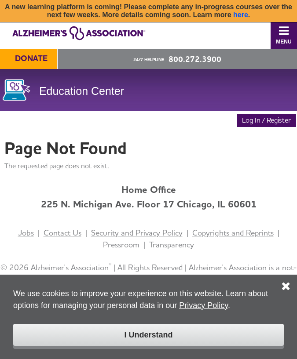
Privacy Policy (203, 305)
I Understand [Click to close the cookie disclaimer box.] (148, 334)
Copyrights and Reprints (233, 232)
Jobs (26, 232)
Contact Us (62, 232)
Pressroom (121, 244)
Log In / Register (266, 120)
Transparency (171, 244)
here (240, 14)
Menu (283, 35)
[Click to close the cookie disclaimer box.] (286, 280)
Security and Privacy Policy (137, 232)
